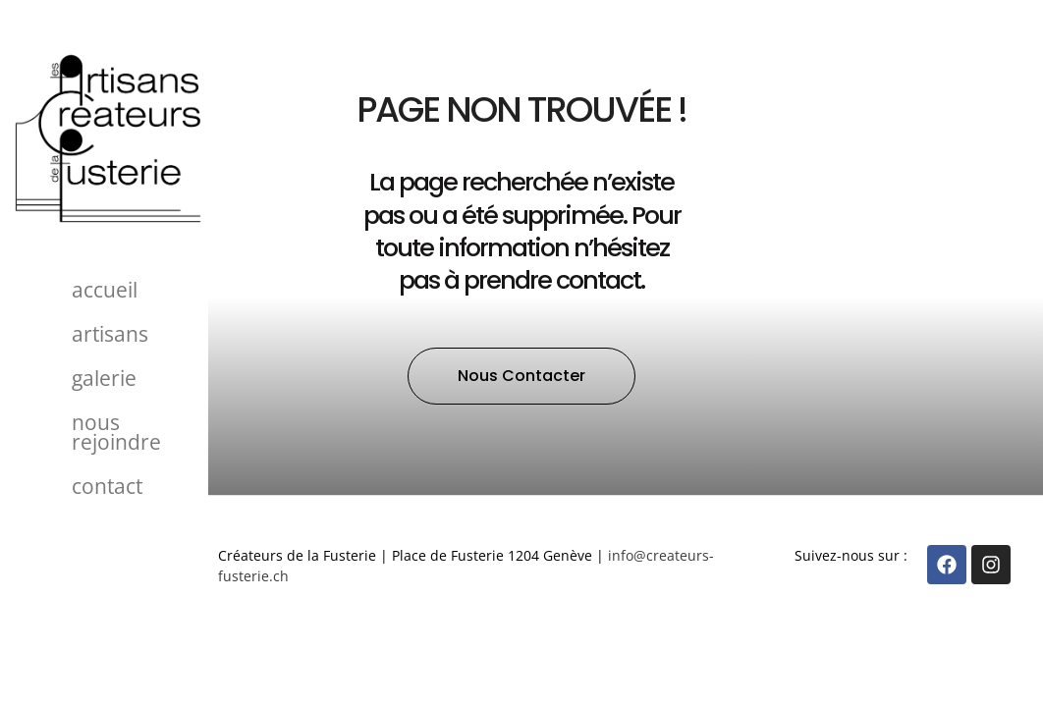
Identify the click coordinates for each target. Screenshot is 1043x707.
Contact (107, 486)
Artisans (110, 334)
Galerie (104, 378)
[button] (521, 376)
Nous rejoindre (116, 432)
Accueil (104, 289)
